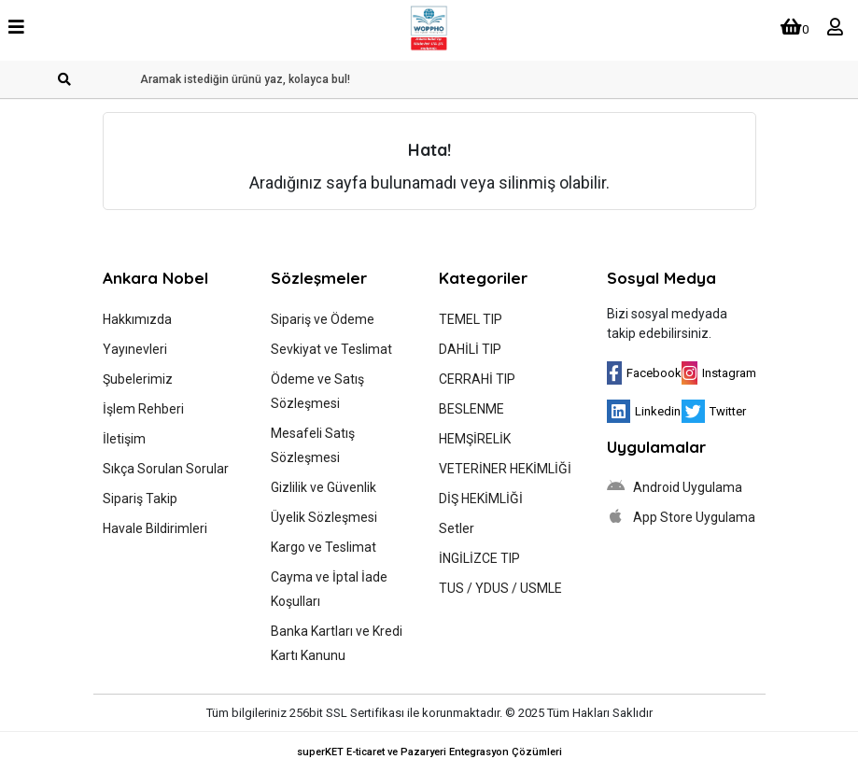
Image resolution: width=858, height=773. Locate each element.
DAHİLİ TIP (470, 349)
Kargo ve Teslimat (323, 547)
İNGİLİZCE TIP (479, 558)
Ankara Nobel (155, 278)
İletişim (124, 438)
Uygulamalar (656, 447)
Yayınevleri (135, 349)
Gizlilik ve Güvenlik (323, 487)
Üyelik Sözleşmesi (324, 517)
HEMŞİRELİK (475, 438)
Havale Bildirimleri (155, 528)
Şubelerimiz (138, 379)
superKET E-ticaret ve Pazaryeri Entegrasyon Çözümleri (429, 752)
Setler (456, 528)
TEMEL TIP (470, 319)
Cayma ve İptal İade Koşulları (329, 589)
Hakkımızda (137, 319)
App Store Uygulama (681, 516)
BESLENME (471, 408)
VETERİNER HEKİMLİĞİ (505, 468)
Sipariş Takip (140, 498)
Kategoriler (483, 278)
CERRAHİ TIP (477, 379)
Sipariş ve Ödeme (322, 319)
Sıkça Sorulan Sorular (166, 468)
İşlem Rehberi (143, 408)
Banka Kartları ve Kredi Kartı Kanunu (336, 643)
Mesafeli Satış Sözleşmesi (313, 445)
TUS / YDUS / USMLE (500, 588)
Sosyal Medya (661, 278)
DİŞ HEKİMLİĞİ (481, 498)
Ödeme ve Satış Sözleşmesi (317, 391)
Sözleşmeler (319, 278)
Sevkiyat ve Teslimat (331, 349)
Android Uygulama (674, 486)
